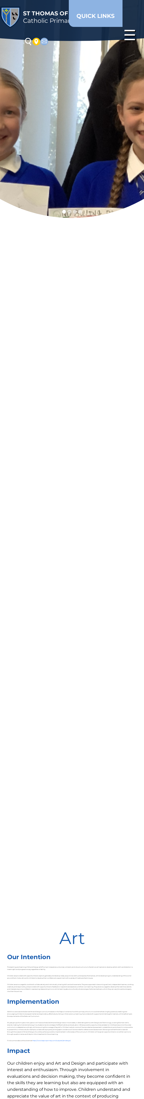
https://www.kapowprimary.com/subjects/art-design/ (51, 1040)
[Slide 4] (80, 211)
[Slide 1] (64, 211)
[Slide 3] (75, 211)
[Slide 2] (69, 211)
